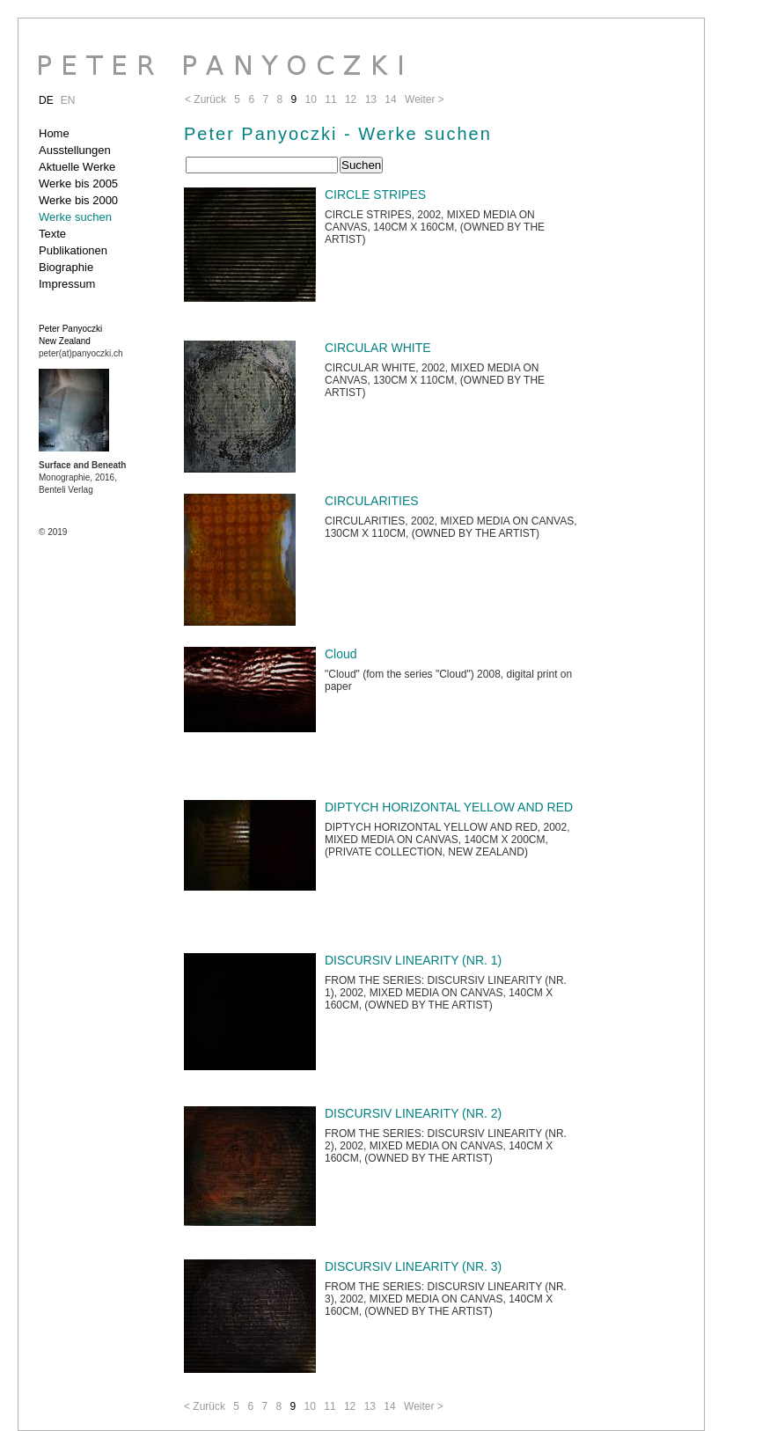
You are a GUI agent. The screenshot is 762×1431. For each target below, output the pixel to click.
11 (329, 1406)
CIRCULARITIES (372, 501)
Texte (52, 233)
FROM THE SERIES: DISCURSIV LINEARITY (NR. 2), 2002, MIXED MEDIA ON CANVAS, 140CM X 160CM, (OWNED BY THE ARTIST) (446, 1145)
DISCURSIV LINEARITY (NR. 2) (413, 1113)
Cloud (341, 654)
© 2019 (53, 532)
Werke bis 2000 (78, 200)
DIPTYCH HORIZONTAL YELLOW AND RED (449, 807)
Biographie (66, 267)
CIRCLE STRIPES (375, 194)
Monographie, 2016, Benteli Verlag (82, 477)
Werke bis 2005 (78, 183)
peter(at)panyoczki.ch (81, 353)
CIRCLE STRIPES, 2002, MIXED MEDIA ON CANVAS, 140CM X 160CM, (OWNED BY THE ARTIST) (435, 227)
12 (349, 1406)
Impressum (67, 283)
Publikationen (73, 250)
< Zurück (204, 1406)
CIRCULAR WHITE (378, 348)
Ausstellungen (75, 150)
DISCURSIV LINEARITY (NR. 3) (413, 1266)
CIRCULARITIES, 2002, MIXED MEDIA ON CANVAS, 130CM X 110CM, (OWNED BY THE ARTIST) (451, 527)
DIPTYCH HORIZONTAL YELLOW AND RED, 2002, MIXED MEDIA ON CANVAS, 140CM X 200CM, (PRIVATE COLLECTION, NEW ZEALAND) (447, 839)
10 (310, 1406)
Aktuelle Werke (77, 166)
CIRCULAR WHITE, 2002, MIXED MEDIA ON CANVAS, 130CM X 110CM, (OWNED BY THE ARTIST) (435, 380)
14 (389, 1406)
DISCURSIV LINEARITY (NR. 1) (413, 960)
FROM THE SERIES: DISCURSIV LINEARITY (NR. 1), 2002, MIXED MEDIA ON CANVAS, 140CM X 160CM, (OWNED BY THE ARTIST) (446, 992)
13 (370, 1406)
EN (68, 100)
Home (54, 133)
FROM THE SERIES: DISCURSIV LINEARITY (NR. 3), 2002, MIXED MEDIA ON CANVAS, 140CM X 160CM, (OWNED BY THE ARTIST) (446, 1299)
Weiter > (423, 1406)
